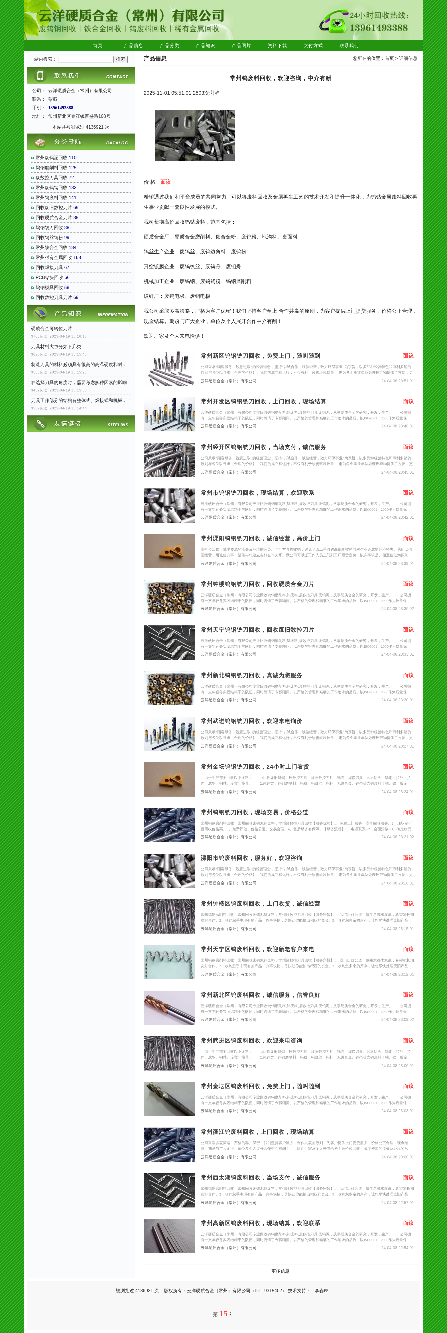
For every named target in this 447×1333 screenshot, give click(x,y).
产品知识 (205, 45)
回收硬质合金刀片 (54, 217)
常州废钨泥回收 (52, 157)
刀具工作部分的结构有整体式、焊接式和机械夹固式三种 (81, 400)
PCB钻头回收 (49, 277)
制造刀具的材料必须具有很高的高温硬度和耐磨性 (81, 364)
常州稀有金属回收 (54, 257)
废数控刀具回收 (52, 177)
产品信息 (133, 45)
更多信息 (280, 1271)
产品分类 (169, 45)
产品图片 (241, 45)
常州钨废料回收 (52, 197)
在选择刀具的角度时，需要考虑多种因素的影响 (79, 382)
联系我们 (349, 45)
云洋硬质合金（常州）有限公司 (229, 381)
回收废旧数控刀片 (54, 207)
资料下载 (277, 45)
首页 (98, 45)
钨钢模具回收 (49, 287)
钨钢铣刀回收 (49, 227)
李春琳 (321, 1290)
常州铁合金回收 (52, 247)
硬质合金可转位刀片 (51, 328)
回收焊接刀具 (49, 267)
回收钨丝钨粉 (49, 237)
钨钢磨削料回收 (52, 167)
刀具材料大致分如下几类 (56, 346)
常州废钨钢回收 (52, 187)
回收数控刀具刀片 (54, 297)
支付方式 (313, 45)
